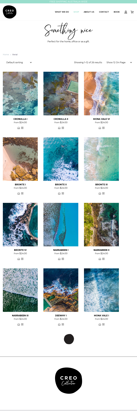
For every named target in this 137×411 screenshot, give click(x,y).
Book (117, 12)
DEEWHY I (61, 315)
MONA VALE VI (101, 119)
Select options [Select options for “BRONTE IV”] (18, 259)
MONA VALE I (101, 315)
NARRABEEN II (101, 250)
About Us (89, 12)
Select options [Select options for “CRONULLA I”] (18, 128)
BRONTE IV (20, 250)
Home (6, 54)
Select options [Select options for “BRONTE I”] (18, 193)
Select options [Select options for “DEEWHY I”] (59, 324)
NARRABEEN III (20, 315)
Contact (104, 12)
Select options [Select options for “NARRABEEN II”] (100, 259)
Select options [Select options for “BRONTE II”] (59, 193)
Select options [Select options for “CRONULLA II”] (59, 128)
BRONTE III (101, 184)
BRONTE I (20, 184)
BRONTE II (61, 184)
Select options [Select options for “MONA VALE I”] (100, 324)
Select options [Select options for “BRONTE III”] (100, 193)
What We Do (62, 12)
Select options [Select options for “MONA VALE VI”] (100, 128)
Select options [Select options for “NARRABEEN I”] (59, 259)
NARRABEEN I (60, 250)
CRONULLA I (20, 119)
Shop (76, 12)
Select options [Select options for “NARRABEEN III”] (18, 324)
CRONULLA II (61, 119)
